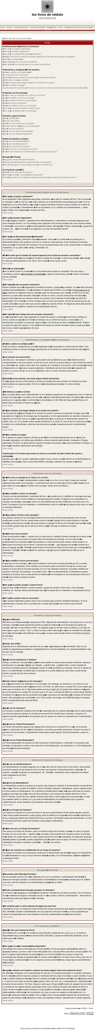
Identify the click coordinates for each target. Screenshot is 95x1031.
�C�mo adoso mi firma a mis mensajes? (19, 100)
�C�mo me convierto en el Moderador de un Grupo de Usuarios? (29, 152)
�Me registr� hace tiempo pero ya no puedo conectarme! (26, 64)
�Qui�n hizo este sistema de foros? (17, 172)
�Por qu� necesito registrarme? (16, 51)
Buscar (9, 27)
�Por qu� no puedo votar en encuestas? (19, 111)
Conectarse (47, 30)
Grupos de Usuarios (37, 27)
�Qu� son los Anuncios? (13, 129)
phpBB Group (70, 933)
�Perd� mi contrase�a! (12, 59)
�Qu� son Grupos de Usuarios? (16, 146)
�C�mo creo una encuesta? (14, 103)
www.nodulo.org (47, 18)
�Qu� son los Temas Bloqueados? (17, 134)
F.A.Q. (2, 27)
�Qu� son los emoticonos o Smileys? (18, 123)
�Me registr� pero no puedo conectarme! (19, 62)
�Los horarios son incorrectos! (15, 75)
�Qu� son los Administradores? (16, 141)
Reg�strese (51, 27)
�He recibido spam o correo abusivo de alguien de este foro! (27, 165)
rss (24, 1028)
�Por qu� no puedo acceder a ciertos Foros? (21, 108)
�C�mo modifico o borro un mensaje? (18, 98)
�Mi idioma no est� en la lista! (15, 80)
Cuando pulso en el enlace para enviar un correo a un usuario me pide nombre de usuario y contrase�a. (45, 88)
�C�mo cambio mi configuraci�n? (17, 72)
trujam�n (35, 1028)
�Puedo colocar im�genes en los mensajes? (21, 126)
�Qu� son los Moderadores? (14, 144)
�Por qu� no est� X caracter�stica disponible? (22, 175)
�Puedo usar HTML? (11, 121)
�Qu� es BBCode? (10, 118)
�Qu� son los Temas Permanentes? (17, 131)
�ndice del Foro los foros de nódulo (16, 38)
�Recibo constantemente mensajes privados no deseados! (26, 162)
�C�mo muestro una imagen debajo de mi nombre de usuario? (28, 83)
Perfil (60, 27)
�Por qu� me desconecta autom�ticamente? (21, 54)
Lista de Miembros (21, 27)
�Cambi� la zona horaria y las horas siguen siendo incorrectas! (28, 77)
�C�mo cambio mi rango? (13, 85)
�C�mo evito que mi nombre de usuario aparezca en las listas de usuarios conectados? (38, 57)
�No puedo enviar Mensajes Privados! (18, 160)
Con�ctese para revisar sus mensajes (78, 27)
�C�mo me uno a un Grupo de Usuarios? (20, 149)
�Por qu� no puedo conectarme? (16, 49)
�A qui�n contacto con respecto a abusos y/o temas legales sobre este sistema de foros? (39, 177)
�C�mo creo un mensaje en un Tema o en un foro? (24, 95)
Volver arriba (7, 213)
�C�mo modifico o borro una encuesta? (19, 106)
